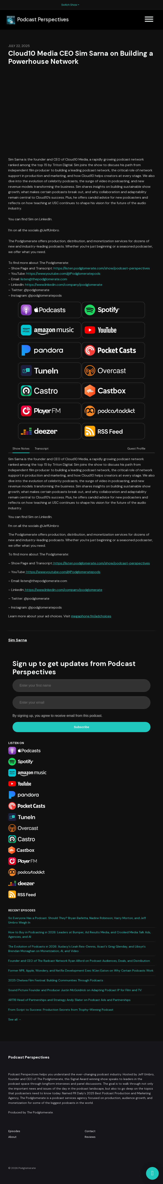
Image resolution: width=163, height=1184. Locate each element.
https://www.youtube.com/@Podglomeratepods (63, 273)
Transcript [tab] (42, 448)
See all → (14, 1019)
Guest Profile (136, 448)
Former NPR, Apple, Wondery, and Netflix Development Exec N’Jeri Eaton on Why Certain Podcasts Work (80, 970)
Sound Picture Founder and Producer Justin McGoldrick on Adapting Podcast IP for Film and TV (75, 990)
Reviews (90, 1137)
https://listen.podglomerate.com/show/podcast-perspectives (101, 268)
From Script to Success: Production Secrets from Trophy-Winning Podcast (60, 1010)
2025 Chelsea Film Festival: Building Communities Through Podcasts (55, 980)
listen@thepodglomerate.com (44, 279)
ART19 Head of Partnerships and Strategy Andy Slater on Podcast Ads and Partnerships (69, 1000)
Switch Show (69, 5)
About (12, 1137)
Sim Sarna (17, 640)
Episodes (14, 1131)
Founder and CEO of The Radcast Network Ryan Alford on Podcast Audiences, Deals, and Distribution (79, 961)
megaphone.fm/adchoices (91, 616)
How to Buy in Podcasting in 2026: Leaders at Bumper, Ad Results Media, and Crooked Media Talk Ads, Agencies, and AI (79, 934)
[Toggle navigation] (149, 19)
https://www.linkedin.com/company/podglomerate (63, 284)
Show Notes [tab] (21, 448)
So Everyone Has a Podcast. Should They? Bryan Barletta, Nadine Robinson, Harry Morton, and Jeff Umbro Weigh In (77, 920)
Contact (90, 1131)
